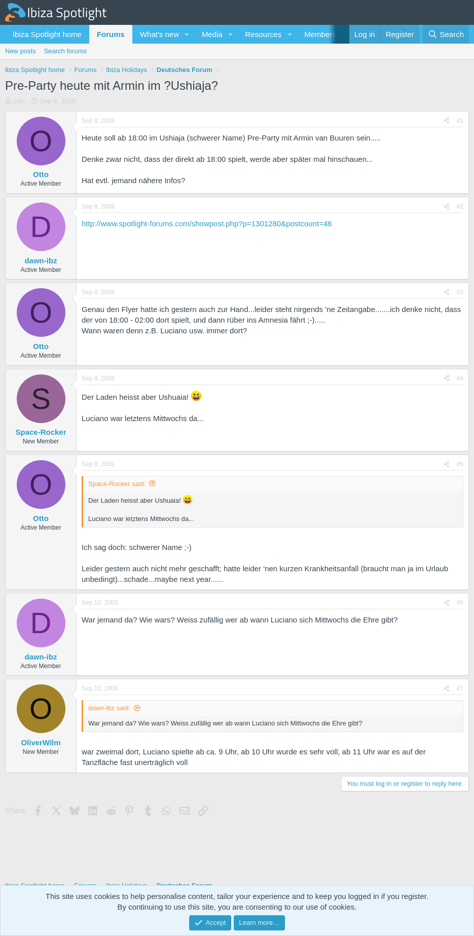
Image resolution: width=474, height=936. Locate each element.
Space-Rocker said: (116, 484)
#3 (460, 292)
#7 (460, 688)
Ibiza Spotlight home (47, 34)
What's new (159, 34)
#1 (460, 120)
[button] (187, 34)
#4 (460, 378)
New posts (20, 51)
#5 (460, 464)
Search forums (65, 51)
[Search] (446, 34)
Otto (20, 101)
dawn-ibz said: (109, 708)
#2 (460, 206)
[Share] (446, 121)
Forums (111, 34)
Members (320, 34)
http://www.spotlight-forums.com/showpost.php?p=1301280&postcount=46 (207, 223)
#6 (460, 602)
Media (212, 34)
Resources (263, 34)
